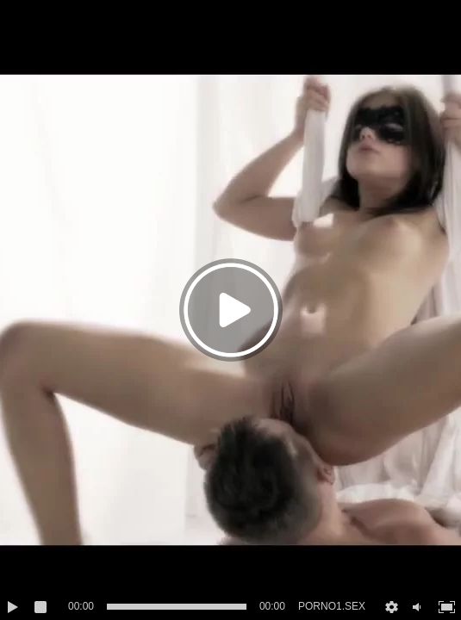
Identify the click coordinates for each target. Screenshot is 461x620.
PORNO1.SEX (331, 606)
